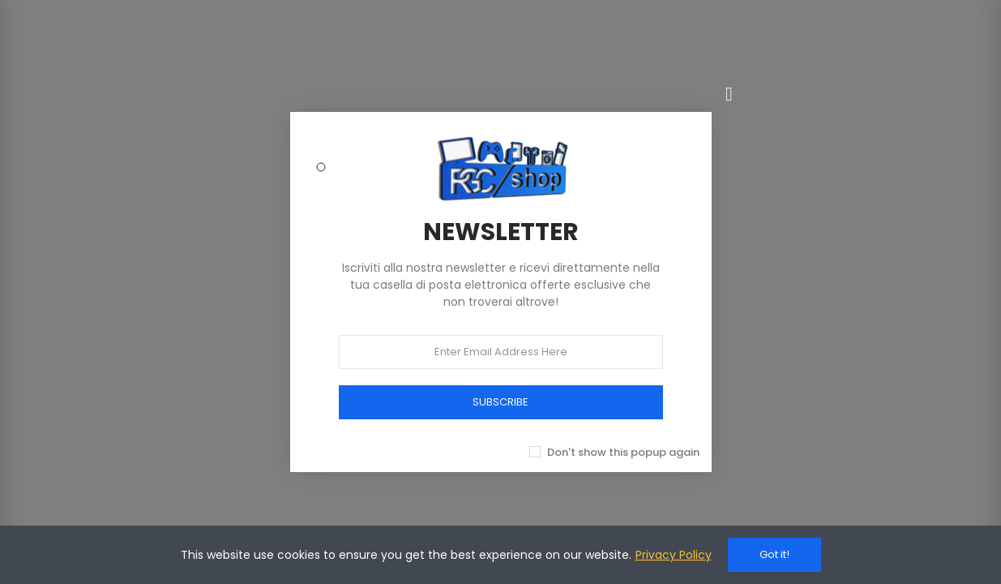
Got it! (774, 554)
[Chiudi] (729, 94)
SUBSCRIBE (500, 402)
